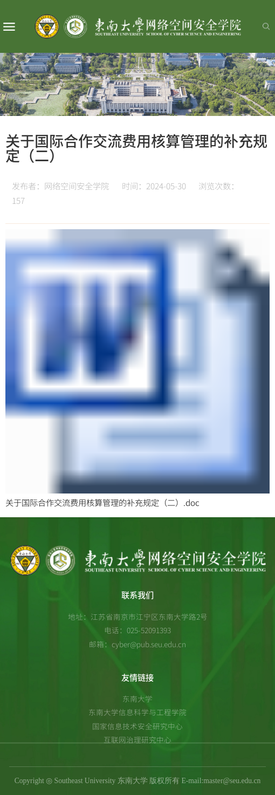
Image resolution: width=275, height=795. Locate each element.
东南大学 (137, 698)
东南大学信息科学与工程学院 (137, 712)
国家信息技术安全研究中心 (137, 726)
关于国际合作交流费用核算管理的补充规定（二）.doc (102, 502)
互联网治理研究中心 (137, 739)
